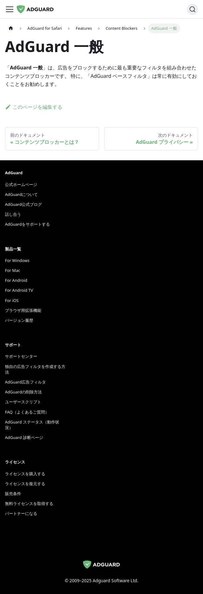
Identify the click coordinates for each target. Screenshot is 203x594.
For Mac (12, 270)
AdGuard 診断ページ (24, 437)
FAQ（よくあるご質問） (27, 412)
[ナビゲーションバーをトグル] (9, 9)
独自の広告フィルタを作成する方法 (35, 369)
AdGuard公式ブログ (23, 204)
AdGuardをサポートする (27, 224)
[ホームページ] (11, 28)
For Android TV (19, 290)
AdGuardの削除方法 (23, 392)
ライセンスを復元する (25, 483)
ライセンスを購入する (25, 474)
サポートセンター (21, 356)
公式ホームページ (21, 184)
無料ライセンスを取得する (29, 503)
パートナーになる (21, 513)
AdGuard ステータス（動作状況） (32, 424)
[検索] (192, 9)
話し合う (13, 214)
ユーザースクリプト (23, 402)
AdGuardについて (21, 194)
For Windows (17, 260)
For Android (16, 280)
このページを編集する (33, 107)
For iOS (12, 300)
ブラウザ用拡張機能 (23, 310)
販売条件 (13, 493)
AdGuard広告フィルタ (25, 382)
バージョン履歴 (19, 320)
